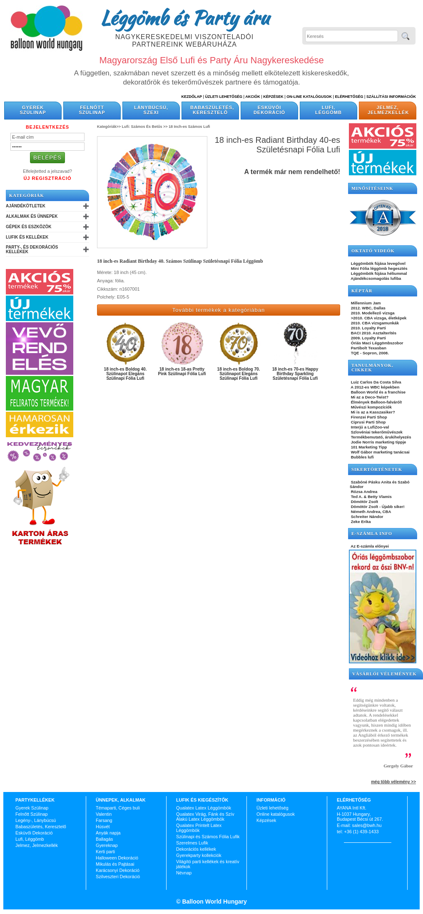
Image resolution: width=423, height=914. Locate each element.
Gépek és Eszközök (28, 226)
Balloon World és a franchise (378, 392)
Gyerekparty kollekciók (198, 855)
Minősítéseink (372, 188)
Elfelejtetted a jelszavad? (47, 171)
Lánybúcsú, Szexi (151, 110)
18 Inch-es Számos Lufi (189, 127)
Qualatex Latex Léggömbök (203, 807)
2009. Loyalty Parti (368, 338)
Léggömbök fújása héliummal (378, 273)
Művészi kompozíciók (371, 407)
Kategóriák (26, 195)
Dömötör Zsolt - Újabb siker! (377, 506)
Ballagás (104, 839)
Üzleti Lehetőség (223, 97)
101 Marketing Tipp (368, 447)
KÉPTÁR (361, 291)
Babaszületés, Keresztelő (212, 110)
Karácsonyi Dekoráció (117, 870)
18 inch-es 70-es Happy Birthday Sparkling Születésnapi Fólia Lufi (295, 374)
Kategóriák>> (109, 127)
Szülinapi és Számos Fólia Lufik (207, 836)
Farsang (104, 820)
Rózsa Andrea (363, 491)
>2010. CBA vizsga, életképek (378, 318)
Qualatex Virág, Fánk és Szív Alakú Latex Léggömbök (205, 817)
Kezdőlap (192, 97)
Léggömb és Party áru (184, 17)
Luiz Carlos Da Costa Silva (375, 382)
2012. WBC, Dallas (368, 308)
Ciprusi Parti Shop (368, 422)
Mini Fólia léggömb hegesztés (379, 268)
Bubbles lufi (362, 457)
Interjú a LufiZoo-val (369, 427)
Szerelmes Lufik (192, 842)
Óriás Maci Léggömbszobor (376, 343)
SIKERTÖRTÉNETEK (376, 469)
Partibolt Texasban (368, 348)
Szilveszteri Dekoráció (118, 876)
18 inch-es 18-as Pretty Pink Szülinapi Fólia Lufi (182, 371)
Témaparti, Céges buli (118, 807)
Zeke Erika (360, 521)
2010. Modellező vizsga (372, 313)
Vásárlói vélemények (384, 674)
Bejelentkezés (47, 127)
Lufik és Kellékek (27, 237)
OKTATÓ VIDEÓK (373, 251)
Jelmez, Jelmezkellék (388, 110)
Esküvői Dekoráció (269, 110)
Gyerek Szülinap (33, 110)
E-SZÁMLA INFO (371, 533)
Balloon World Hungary (214, 901)
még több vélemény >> (393, 782)
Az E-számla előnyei (369, 546)
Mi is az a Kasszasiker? (372, 412)
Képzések (273, 97)
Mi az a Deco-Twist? (369, 397)
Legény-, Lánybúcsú (35, 820)
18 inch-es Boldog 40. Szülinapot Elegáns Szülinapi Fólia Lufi (125, 374)
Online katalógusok (275, 814)
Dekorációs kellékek (196, 849)
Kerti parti (105, 851)
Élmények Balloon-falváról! (376, 402)
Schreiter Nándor (366, 516)
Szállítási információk (391, 97)
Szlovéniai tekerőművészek (376, 432)
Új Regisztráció (47, 178)
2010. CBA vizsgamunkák (374, 323)
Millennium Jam (365, 303)
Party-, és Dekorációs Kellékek (32, 249)
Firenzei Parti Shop (368, 417)
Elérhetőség (349, 97)
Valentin (104, 814)
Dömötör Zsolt (364, 501)
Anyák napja (108, 832)
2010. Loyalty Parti (368, 328)
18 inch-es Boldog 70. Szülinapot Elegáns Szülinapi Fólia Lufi (238, 374)
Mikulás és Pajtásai (115, 864)
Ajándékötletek (25, 206)
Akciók (252, 97)
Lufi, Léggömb (328, 110)
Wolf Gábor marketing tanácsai (380, 452)
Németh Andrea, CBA (370, 511)
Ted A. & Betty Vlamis (371, 496)
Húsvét (103, 826)
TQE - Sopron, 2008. (369, 353)
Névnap (184, 872)
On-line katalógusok (309, 97)
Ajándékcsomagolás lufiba (375, 278)
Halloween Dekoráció (117, 857)
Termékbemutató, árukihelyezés (380, 437)
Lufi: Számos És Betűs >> (145, 127)
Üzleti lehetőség (272, 807)
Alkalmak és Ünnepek (31, 216)
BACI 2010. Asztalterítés (373, 333)
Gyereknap (107, 845)
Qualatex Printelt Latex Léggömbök (198, 828)
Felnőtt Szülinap (92, 110)
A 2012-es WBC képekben (374, 387)
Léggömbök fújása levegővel (378, 263)
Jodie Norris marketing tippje (378, 442)
